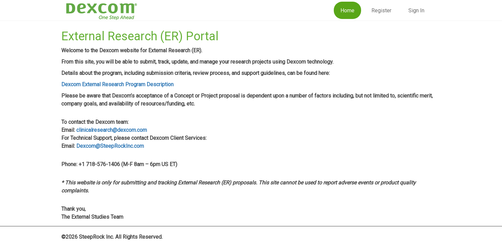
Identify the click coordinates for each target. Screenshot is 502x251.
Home (347, 10)
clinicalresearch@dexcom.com (111, 130)
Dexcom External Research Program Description (117, 84)
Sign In (416, 10)
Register (381, 10)
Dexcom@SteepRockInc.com (110, 146)
